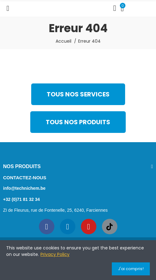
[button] (78, 94)
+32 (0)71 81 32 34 (21, 199)
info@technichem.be (24, 188)
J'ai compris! (131, 269)
